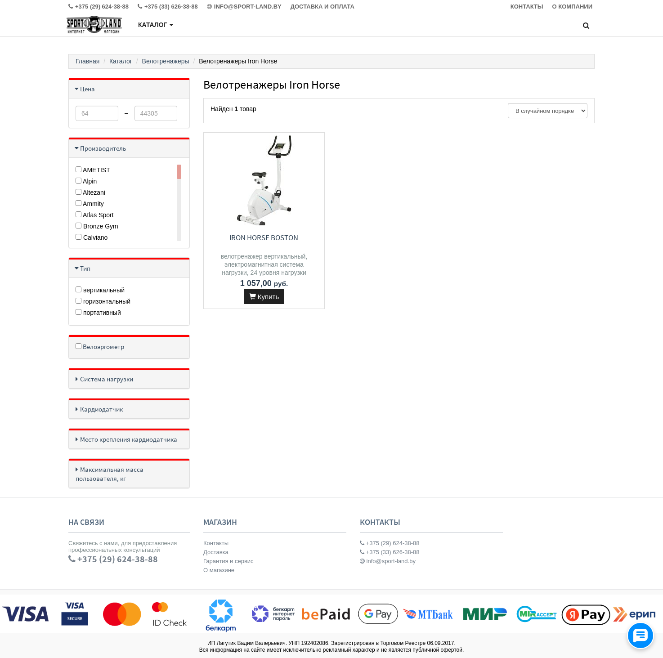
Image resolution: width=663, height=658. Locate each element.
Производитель (103, 148)
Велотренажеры (165, 61)
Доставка (215, 552)
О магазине (218, 570)
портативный (98, 312)
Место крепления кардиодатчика (128, 439)
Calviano (92, 237)
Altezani (90, 192)
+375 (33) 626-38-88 (390, 552)
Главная (87, 61)
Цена (87, 89)
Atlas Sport (95, 215)
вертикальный (100, 290)
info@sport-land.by (388, 561)
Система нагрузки (106, 379)
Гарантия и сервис (228, 561)
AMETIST (93, 170)
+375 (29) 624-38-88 (390, 543)
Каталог (155, 24)
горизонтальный (103, 301)
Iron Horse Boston (263, 237)
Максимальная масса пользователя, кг (109, 474)
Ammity (90, 203)
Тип (85, 268)
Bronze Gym (97, 226)
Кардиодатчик (101, 409)
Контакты (215, 543)
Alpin (86, 181)
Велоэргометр (100, 346)
